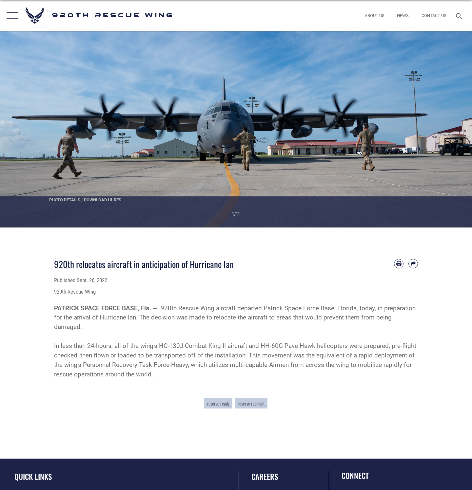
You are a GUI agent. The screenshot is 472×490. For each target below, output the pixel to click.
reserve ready (218, 403)
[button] (10, 15)
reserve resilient (251, 403)
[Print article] (398, 263)
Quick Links (33, 476)
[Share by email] (413, 263)
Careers (264, 476)
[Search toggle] (460, 15)
